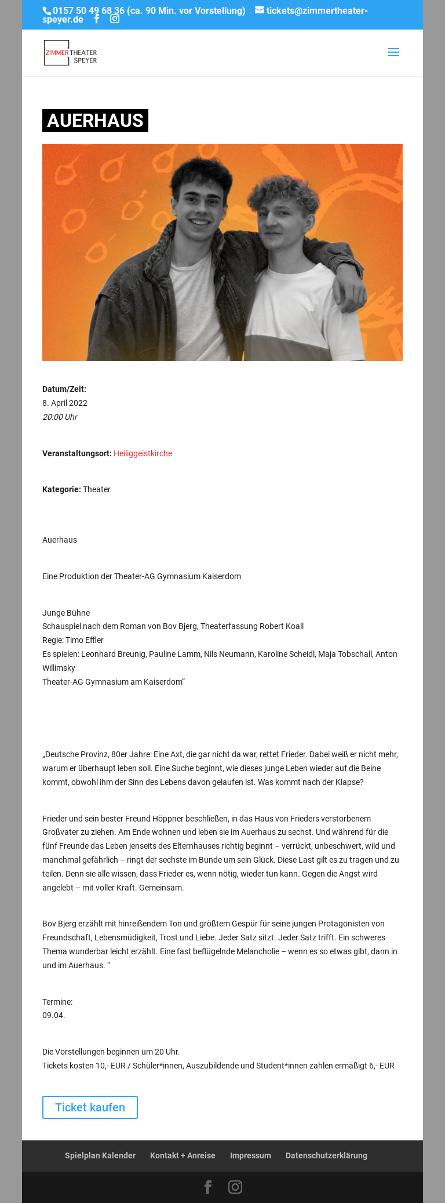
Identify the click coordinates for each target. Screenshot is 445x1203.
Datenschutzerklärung (326, 1155)
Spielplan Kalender (100, 1155)
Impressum (250, 1155)
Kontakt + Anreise (183, 1155)
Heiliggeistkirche (143, 453)
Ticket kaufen (90, 1107)
